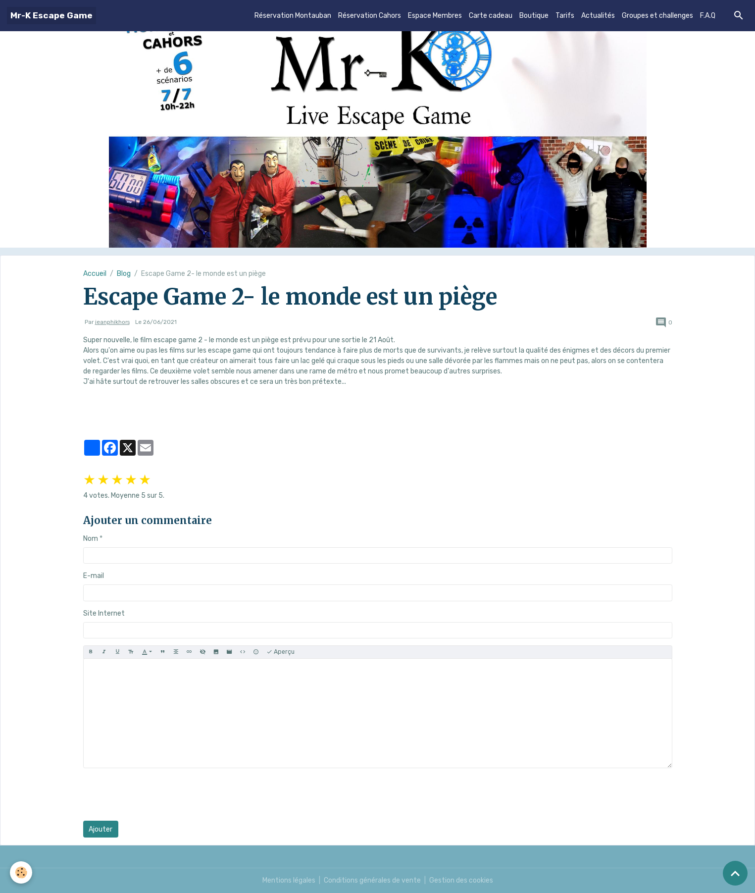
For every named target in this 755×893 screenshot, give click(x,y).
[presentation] (158, 794)
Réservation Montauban (292, 15)
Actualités (598, 15)
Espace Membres (435, 15)
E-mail (93, 576)
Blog (124, 273)
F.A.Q (707, 15)
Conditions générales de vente (372, 880)
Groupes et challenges (657, 15)
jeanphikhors (112, 321)
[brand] (51, 15)
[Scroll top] (735, 873)
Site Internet (104, 613)
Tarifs (564, 15)
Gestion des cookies (461, 880)
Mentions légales (288, 880)
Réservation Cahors (369, 15)
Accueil (94, 273)
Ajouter (100, 829)
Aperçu (280, 652)
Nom (90, 538)
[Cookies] (21, 872)
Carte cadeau (490, 15)
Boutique (534, 15)
